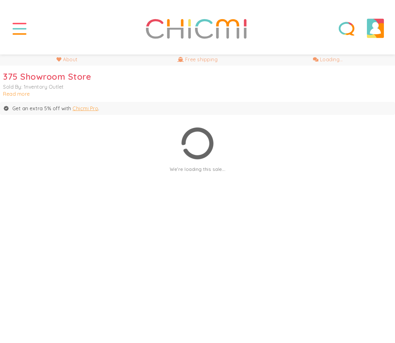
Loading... (328, 59)
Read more (16, 94)
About (67, 59)
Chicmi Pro (85, 108)
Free (197, 59)
